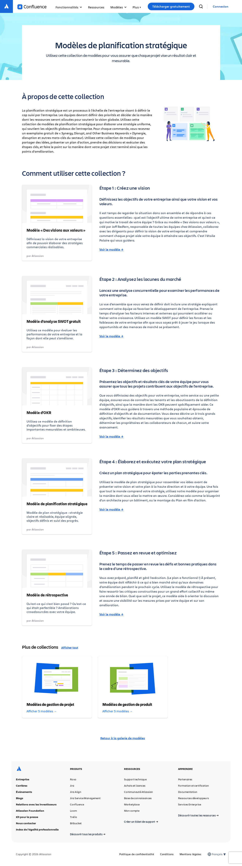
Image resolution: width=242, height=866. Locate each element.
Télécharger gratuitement (171, 6)
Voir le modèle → (111, 249)
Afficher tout (69, 647)
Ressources (96, 7)
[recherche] (200, 6)
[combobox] (212, 854)
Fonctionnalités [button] (69, 7)
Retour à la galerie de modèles (122, 738)
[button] (137, 6)
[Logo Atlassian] (6, 6)
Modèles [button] (118, 7)
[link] (221, 6)
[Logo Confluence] (31, 6)
